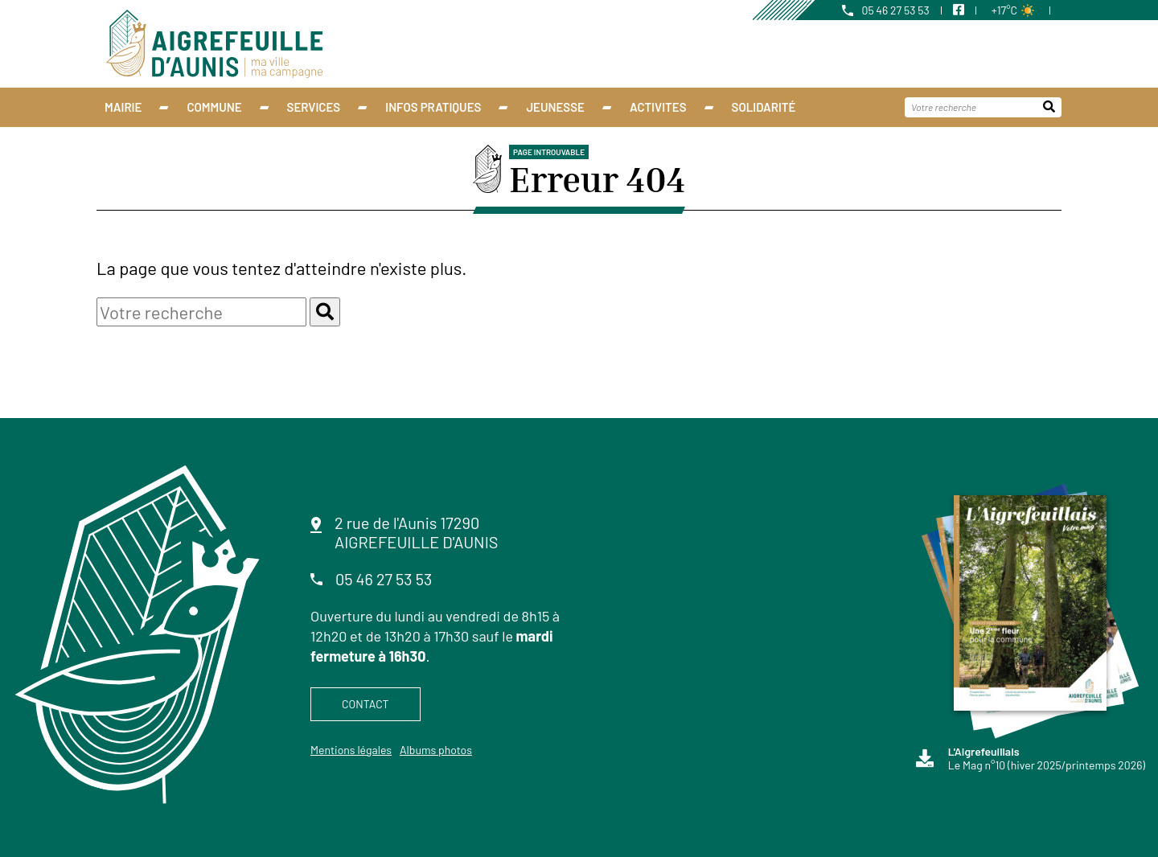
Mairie (123, 107)
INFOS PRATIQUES (433, 107)
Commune (214, 107)
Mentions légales (351, 750)
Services (314, 107)
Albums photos (436, 750)
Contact (365, 704)
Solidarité (764, 107)
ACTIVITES (658, 107)
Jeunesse (555, 107)
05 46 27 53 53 (885, 10)
